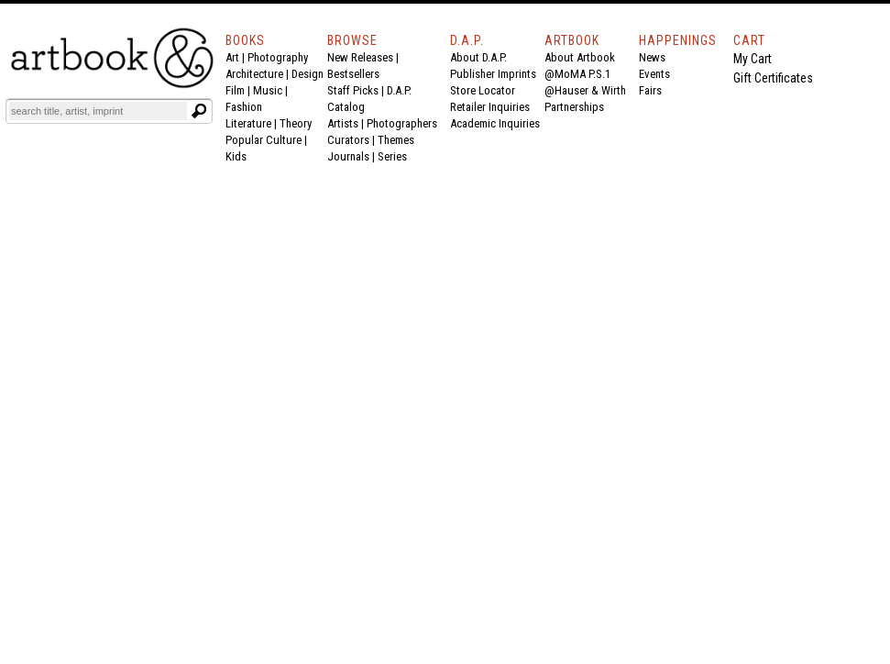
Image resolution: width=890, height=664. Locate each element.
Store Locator (482, 90)
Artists (342, 123)
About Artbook (579, 57)
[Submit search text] (199, 111)
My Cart (752, 58)
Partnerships (574, 107)
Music (267, 90)
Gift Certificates (773, 78)
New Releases (360, 57)
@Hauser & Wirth (585, 90)
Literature (248, 123)
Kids (236, 156)
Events (654, 74)
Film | (239, 90)
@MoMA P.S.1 (577, 74)
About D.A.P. (478, 57)
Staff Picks (353, 90)
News (652, 57)
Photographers (402, 123)
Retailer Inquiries (490, 107)
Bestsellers (353, 74)
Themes (396, 140)
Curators (348, 140)
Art (232, 57)
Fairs (650, 90)
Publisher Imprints (493, 74)
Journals (348, 156)
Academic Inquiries (495, 123)
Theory (296, 123)
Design (307, 74)
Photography (277, 57)
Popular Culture (263, 140)
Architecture (254, 74)
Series (392, 156)
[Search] (98, 111)
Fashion (243, 107)
